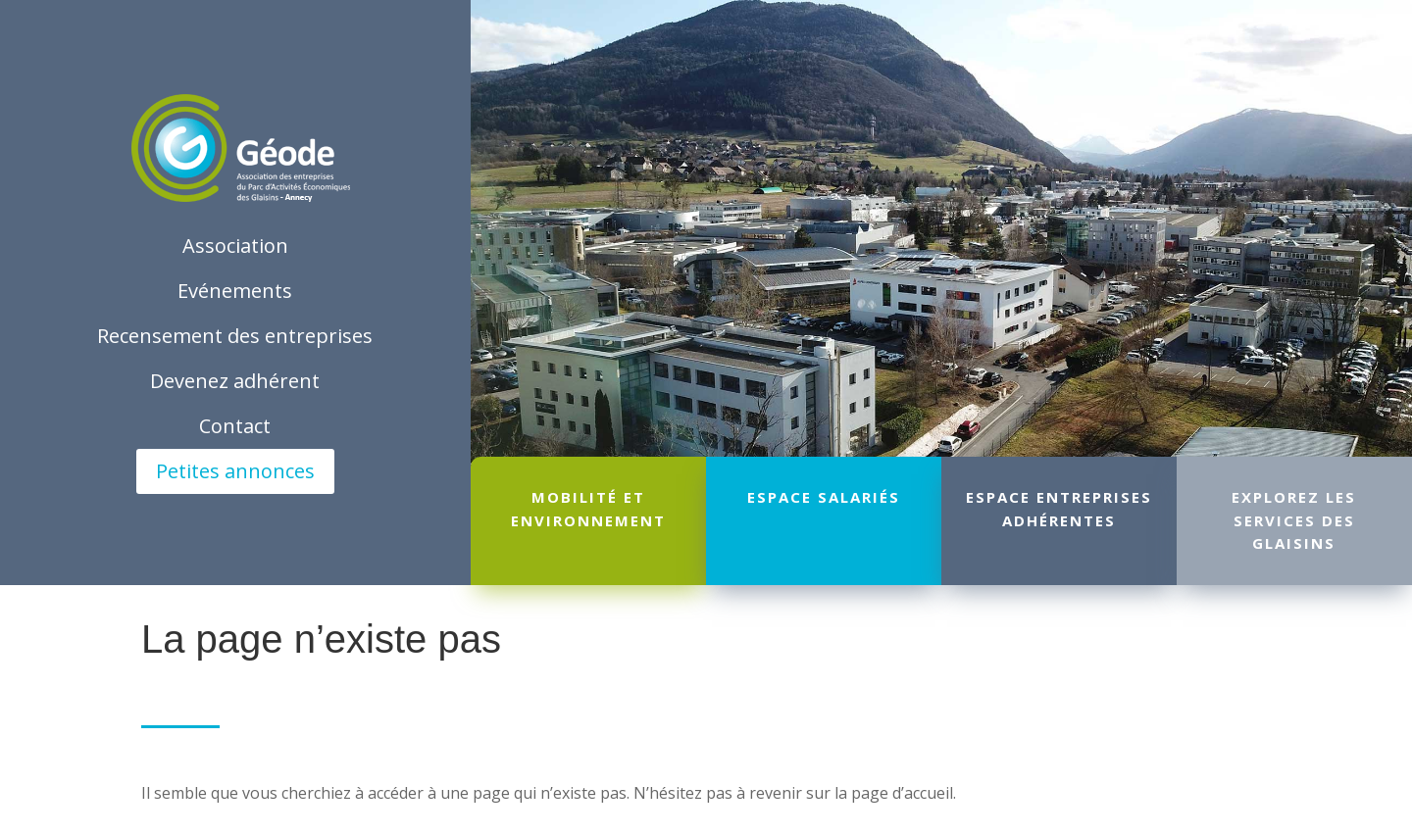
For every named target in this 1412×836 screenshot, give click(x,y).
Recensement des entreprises (235, 335)
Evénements (234, 290)
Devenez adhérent (235, 381)
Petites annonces (235, 471)
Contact (235, 426)
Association (235, 245)
